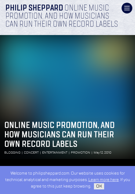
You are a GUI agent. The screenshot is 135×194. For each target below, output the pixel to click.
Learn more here (103, 180)
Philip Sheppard (34, 8)
